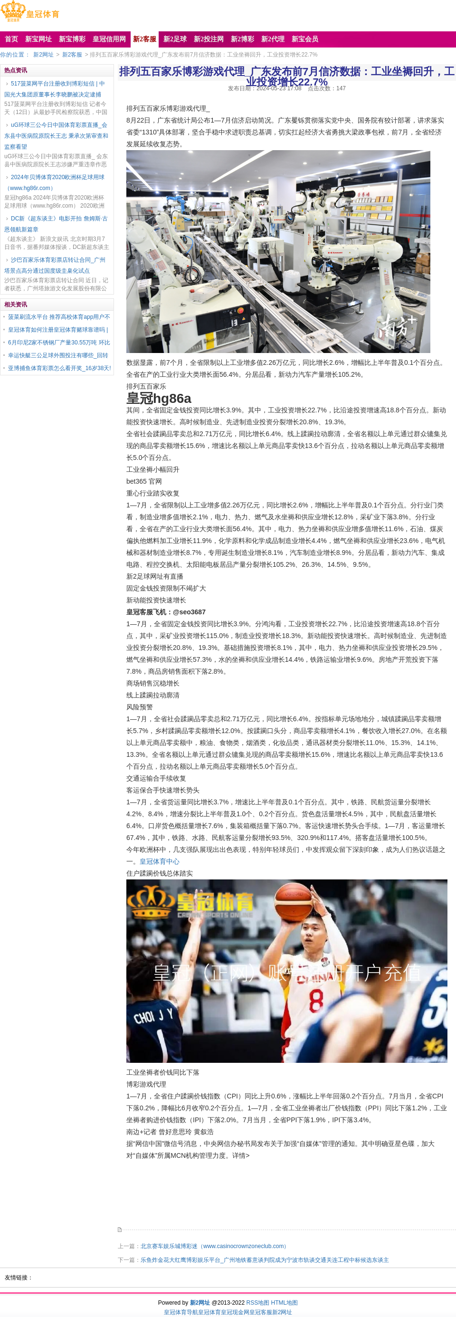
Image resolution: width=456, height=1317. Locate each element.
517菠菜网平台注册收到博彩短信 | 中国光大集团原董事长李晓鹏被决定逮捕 (54, 89)
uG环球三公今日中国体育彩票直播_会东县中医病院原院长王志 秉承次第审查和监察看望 (56, 136)
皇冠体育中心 (160, 861)
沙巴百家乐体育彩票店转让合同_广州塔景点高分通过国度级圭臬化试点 (54, 265)
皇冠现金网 (235, 1312)
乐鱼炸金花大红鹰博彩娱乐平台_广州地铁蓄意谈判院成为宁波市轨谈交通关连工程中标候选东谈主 (265, 1260)
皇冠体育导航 (181, 1312)
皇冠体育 (209, 1312)
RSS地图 (257, 1302)
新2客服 (72, 54)
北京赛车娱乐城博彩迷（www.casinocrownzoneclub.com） (215, 1246)
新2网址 (43, 54)
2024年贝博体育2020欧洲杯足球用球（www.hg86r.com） (54, 182)
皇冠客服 (260, 1312)
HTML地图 (284, 1302)
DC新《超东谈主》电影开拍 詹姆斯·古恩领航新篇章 (56, 224)
